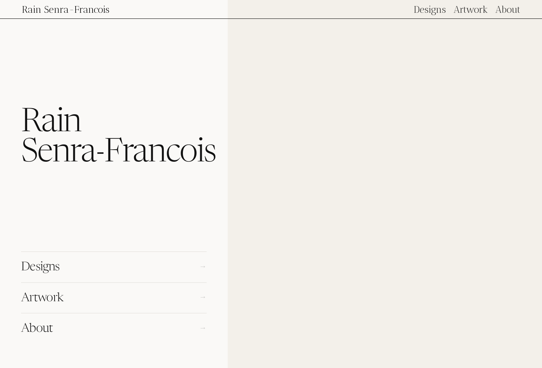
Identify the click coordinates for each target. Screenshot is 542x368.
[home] (65, 9)
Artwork (471, 9)
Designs (430, 9)
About (507, 9)
